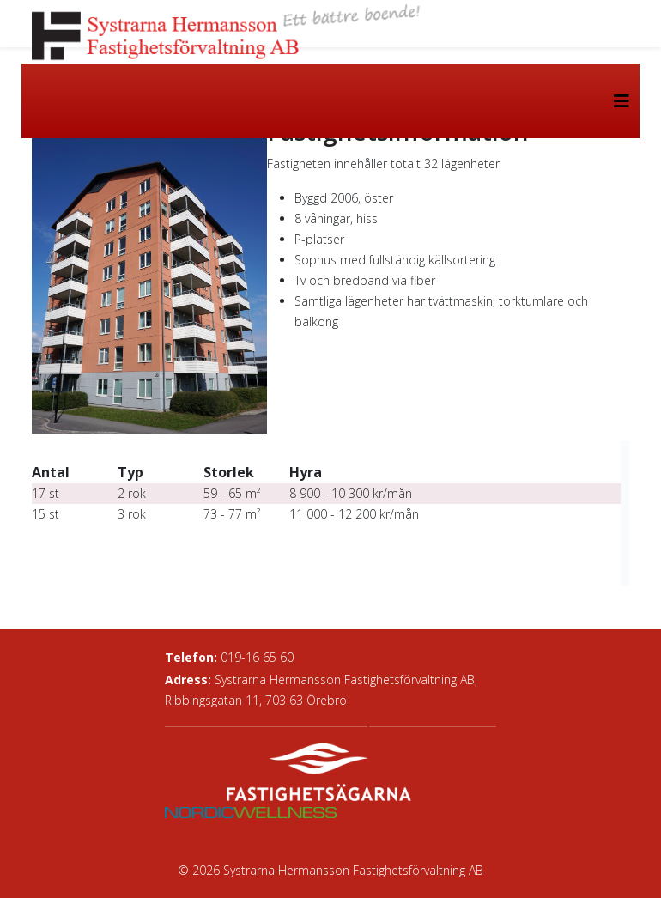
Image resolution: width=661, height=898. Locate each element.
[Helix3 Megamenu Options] (621, 101)
